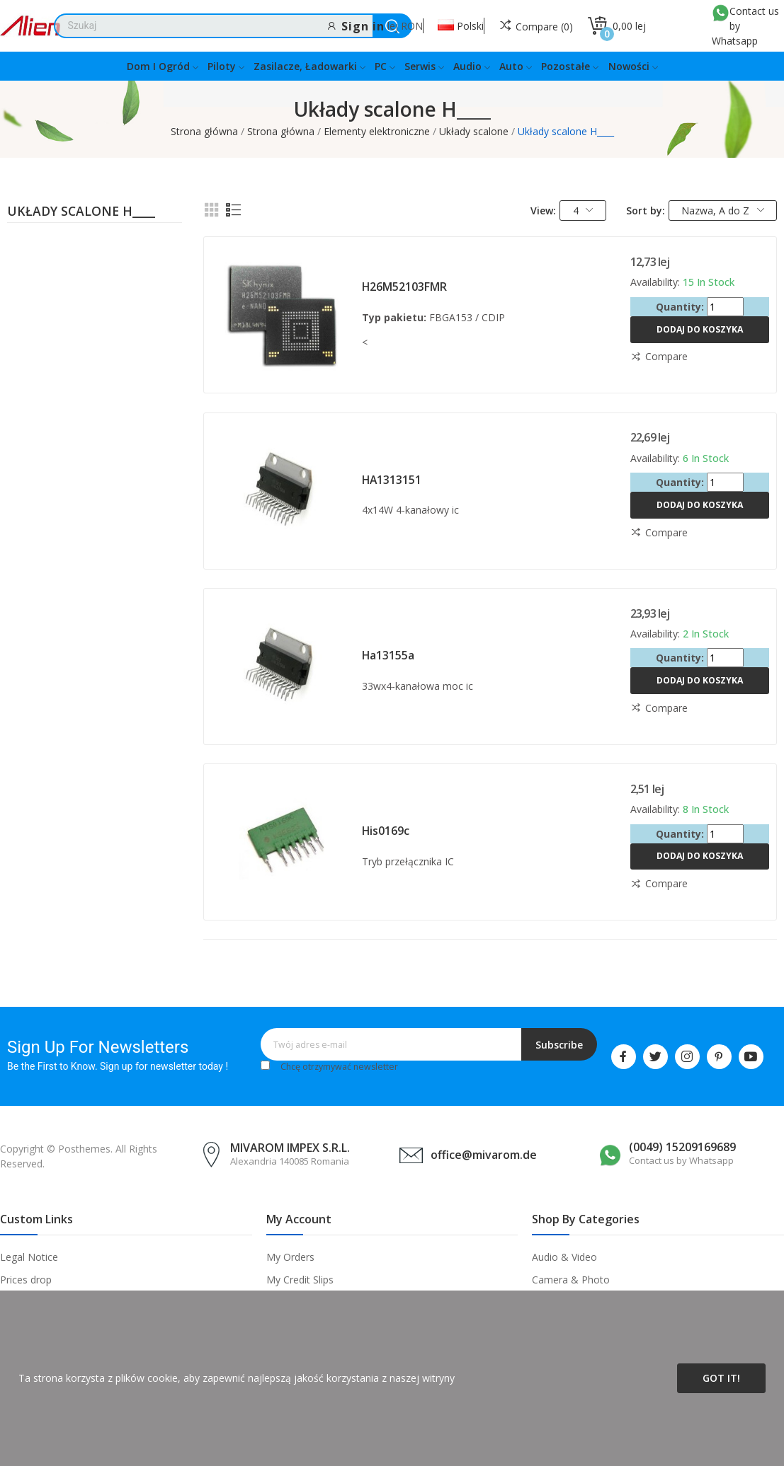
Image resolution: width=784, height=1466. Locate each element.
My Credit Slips (300, 1279)
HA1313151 (391, 479)
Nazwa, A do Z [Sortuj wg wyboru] (722, 210)
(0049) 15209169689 (682, 1147)
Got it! (721, 1378)
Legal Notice (29, 1257)
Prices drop (26, 1279)
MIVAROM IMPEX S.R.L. (290, 1147)
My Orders (290, 1257)
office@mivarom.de (484, 1154)
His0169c (385, 830)
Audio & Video (564, 1257)
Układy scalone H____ (81, 212)
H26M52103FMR (404, 286)
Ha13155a (388, 655)
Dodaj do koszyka (700, 329)
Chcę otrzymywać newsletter (339, 1067)
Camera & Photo (571, 1279)
